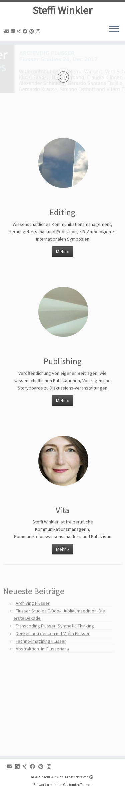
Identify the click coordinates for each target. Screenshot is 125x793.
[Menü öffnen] (114, 29)
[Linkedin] (14, 31)
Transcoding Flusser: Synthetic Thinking (55, 636)
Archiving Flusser (33, 614)
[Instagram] (39, 31)
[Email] (7, 31)
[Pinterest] (32, 31)
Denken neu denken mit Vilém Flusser (53, 644)
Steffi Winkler (62, 10)
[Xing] (20, 31)
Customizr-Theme (76, 784)
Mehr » (62, 252)
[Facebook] (26, 31)
